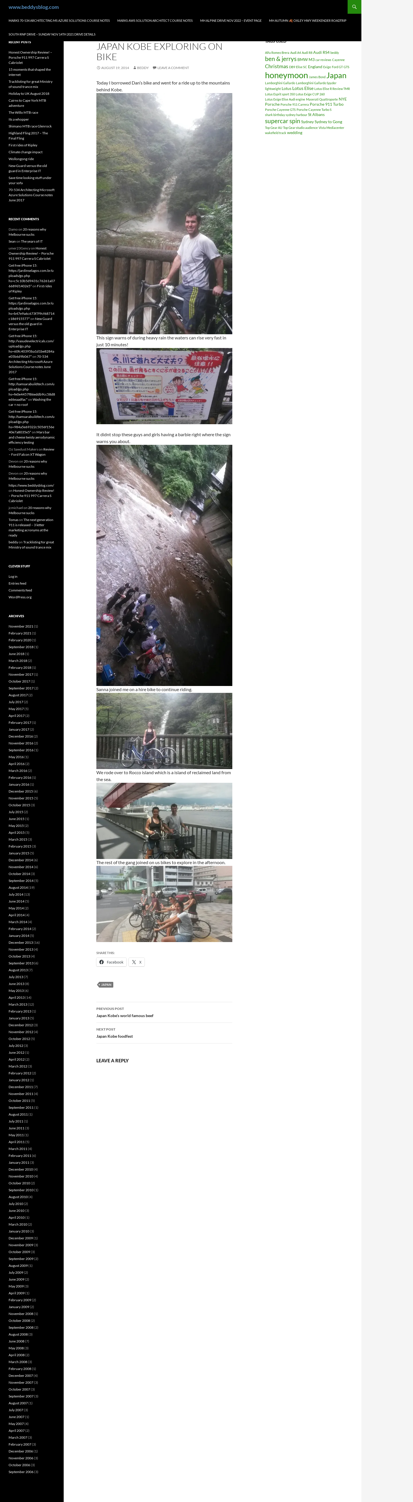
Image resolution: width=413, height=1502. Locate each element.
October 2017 (19, 681)
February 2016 (20, 777)
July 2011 (16, 1121)
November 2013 (21, 949)
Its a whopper (19, 119)
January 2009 (19, 1307)
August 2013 (18, 970)
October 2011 (19, 1100)
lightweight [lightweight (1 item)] (273, 89)
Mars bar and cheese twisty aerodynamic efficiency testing (32, 437)
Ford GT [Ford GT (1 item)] (337, 67)
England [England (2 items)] (315, 66)
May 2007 (16, 1424)
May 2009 (16, 1286)
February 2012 (20, 1073)
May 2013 (16, 990)
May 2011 (16, 1135)
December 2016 (21, 736)
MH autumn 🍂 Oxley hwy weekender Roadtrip (307, 20)
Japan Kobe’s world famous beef (164, 1011)
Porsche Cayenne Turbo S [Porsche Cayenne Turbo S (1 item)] (314, 109)
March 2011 (18, 1149)
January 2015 (19, 853)
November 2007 (21, 1382)
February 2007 (20, 1444)
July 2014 (16, 894)
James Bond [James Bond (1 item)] (317, 77)
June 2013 (16, 984)
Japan (106, 984)
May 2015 (16, 825)
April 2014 (17, 915)
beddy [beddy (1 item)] (334, 52)
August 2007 (18, 1403)
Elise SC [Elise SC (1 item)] (301, 67)
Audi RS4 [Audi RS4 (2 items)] (321, 52)
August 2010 (18, 1197)
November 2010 (21, 1176)
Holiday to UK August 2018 (29, 93)
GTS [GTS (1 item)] (346, 67)
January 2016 (19, 784)
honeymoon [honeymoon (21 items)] (286, 75)
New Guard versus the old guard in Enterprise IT (30, 323)
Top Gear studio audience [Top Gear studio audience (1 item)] (300, 127)
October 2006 (19, 1465)
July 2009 (16, 1272)
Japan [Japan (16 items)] (336, 75)
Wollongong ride (21, 159)
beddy (143, 68)
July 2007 (16, 1410)
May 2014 (16, 908)
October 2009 (19, 1252)
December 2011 (21, 1087)
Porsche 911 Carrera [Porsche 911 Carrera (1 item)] (294, 104)
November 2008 (21, 1314)
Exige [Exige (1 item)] (327, 67)
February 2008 (20, 1369)
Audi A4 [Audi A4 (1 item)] (295, 52)
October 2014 (19, 874)
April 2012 (17, 1059)
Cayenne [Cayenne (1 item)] (338, 60)
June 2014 (16, 901)
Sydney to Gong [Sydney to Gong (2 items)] (328, 121)
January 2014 (19, 935)
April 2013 (17, 997)
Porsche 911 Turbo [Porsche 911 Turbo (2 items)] (327, 104)
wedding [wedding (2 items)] (294, 132)
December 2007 (21, 1375)
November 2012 (21, 1032)
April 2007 (17, 1430)
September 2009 (21, 1259)
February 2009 (20, 1300)
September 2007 (21, 1396)
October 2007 (19, 1389)
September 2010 (21, 1190)
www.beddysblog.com (34, 7)
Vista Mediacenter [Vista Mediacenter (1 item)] (331, 127)
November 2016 (21, 743)
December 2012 (21, 1025)
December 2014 (21, 860)
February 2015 (20, 846)
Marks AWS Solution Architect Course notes (155, 20)
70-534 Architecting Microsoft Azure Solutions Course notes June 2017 (31, 195)
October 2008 (19, 1320)
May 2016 (16, 757)
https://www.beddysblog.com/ (31, 485)
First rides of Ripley (23, 145)
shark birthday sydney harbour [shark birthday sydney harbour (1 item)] (286, 115)
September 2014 (21, 880)
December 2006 (21, 1451)
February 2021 (20, 633)
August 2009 (18, 1265)
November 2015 (21, 798)
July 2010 (16, 1204)
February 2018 (20, 667)
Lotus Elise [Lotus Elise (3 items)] (302, 88)
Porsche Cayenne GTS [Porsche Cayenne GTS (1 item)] (280, 109)
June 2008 (16, 1341)
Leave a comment (173, 68)
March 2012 (18, 1066)
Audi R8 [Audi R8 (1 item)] (307, 52)
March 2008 (18, 1362)
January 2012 (19, 1080)
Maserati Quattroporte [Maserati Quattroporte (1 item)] (322, 99)
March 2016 (18, 770)
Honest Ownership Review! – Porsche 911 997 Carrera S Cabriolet (30, 57)
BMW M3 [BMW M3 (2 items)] (306, 59)
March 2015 (18, 839)
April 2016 (17, 764)
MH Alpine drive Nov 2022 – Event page (231, 20)
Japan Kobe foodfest (164, 1032)
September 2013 (21, 963)
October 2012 (19, 1039)
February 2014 (20, 929)
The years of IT (32, 241)
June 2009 (16, 1279)
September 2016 (21, 750)
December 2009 (21, 1238)
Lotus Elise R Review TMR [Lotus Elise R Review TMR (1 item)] (332, 89)
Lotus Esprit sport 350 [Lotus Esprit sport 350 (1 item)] (280, 94)
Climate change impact (25, 152)
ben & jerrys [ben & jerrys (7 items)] (281, 58)
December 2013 (21, 942)
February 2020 (20, 640)
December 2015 (21, 791)
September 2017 (21, 688)
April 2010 (17, 1217)
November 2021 (21, 626)
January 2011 (19, 1162)
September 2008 (21, 1327)
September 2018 (21, 647)
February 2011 (20, 1155)
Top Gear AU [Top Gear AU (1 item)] (273, 127)
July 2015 (16, 812)
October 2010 (19, 1183)
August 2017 (18, 695)
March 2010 (18, 1224)
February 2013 (20, 1011)
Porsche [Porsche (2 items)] (272, 104)
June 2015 (16, 819)
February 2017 (20, 722)
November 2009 (21, 1245)
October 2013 (19, 956)
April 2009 (17, 1293)
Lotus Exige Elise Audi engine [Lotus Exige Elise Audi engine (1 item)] (285, 99)
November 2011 (21, 1094)
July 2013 (16, 977)
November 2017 (21, 674)
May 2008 (16, 1348)
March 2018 (18, 660)
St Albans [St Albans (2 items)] (316, 114)
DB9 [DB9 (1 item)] (292, 67)
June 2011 (16, 1128)
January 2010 (19, 1231)
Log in (13, 576)
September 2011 (21, 1107)
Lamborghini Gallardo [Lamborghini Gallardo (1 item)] (280, 83)
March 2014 (18, 922)
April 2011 (17, 1142)
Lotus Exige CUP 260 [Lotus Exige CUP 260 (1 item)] (310, 94)
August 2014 (18, 887)
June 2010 (16, 1210)
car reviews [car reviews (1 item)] (323, 60)
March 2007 (18, 1437)
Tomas (13, 520)
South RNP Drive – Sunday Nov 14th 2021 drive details (52, 34)
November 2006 (21, 1458)
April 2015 (17, 832)
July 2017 (16, 702)
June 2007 (16, 1417)
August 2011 (18, 1114)
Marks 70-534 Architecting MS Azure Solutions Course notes (59, 20)
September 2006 (21, 1472)
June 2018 (16, 654)
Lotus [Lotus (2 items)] (286, 88)
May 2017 (16, 709)
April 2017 (17, 715)
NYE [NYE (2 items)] (343, 99)
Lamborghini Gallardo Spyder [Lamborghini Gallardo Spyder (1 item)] (316, 83)
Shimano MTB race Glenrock (30, 126)
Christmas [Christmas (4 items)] (276, 66)
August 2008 (18, 1334)
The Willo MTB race (23, 112)
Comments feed (20, 590)
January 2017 (19, 729)
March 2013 (18, 1004)
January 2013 (19, 1018)
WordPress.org (20, 597)
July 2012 (16, 1045)
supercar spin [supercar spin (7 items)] (282, 121)
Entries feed (17, 583)
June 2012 (16, 1052)
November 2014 (21, 867)
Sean (12, 241)
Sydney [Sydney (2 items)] (307, 121)
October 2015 (19, 805)
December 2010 (21, 1169)
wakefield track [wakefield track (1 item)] (275, 133)
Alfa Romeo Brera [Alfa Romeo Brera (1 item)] (277, 52)
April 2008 (17, 1355)
